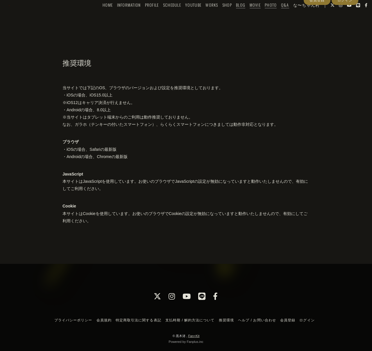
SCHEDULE (162, 16)
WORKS (202, 16)
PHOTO (261, 16)
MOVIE (245, 16)
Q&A (275, 16)
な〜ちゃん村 (296, 16)
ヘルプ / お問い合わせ (257, 320)
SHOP (217, 16)
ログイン (345, 27)
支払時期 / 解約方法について (190, 320)
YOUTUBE (183, 16)
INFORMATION (119, 16)
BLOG (230, 16)
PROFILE (142, 16)
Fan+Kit (193, 336)
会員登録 (317, 27)
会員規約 (104, 320)
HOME (98, 16)
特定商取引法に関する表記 (138, 320)
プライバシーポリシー (73, 320)
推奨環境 (226, 320)
